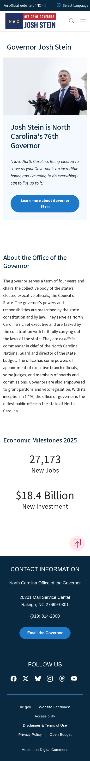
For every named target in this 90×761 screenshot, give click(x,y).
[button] (68, 21)
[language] (76, 5)
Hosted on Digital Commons (45, 750)
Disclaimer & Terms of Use (45, 725)
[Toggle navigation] (83, 21)
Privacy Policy (30, 734)
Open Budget (61, 734)
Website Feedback (54, 707)
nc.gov (25, 707)
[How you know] (44, 5)
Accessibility (45, 716)
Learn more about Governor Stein (45, 203)
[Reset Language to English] (59, 5)
